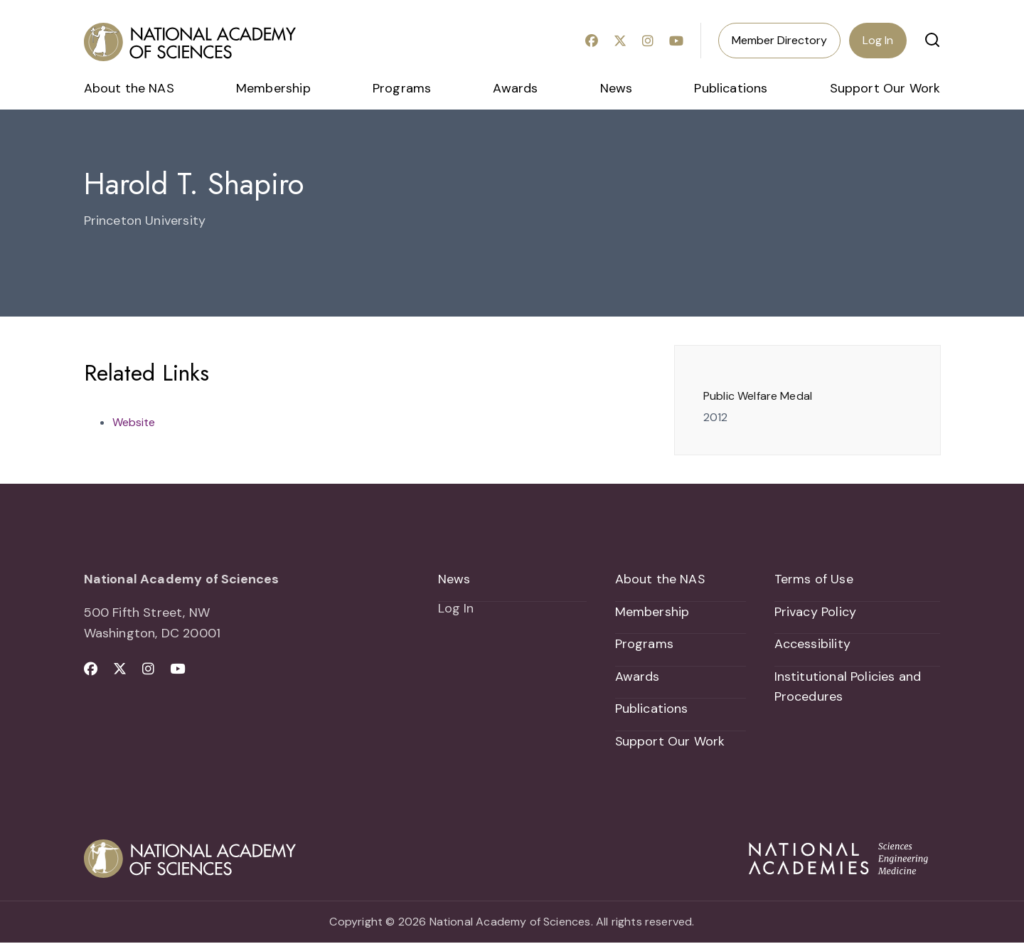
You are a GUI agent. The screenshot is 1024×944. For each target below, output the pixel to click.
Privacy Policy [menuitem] (815, 611)
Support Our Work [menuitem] (885, 88)
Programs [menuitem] (402, 88)
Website (133, 422)
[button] (932, 39)
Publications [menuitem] (730, 88)
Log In (878, 40)
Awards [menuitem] (515, 88)
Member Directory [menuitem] (779, 40)
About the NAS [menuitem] (129, 88)
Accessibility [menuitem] (812, 644)
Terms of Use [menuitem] (813, 579)
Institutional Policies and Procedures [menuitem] (848, 687)
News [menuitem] (616, 88)
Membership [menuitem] (273, 88)
